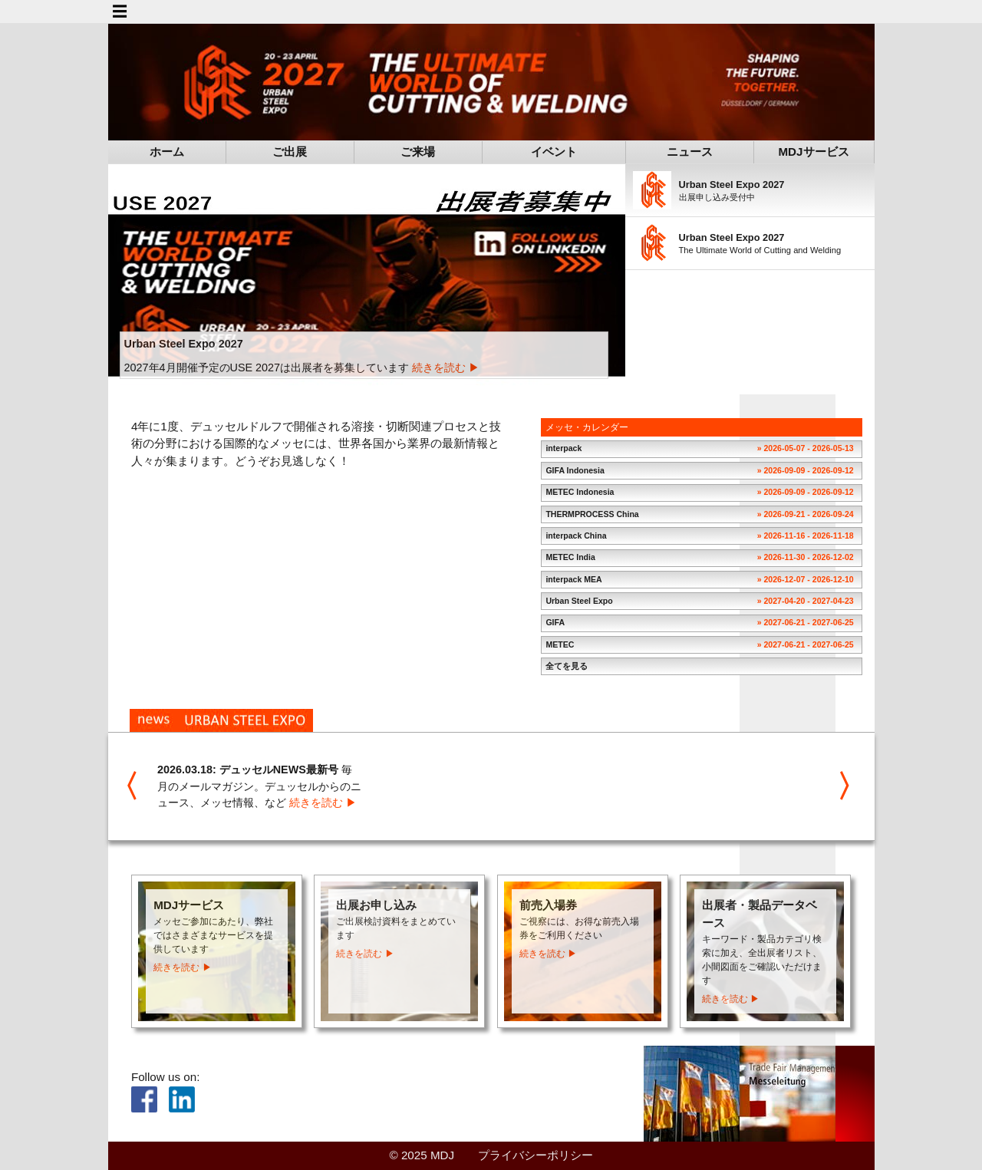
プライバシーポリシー (535, 1154)
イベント (554, 150)
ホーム (167, 150)
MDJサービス (813, 150)
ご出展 (289, 150)
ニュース (690, 150)
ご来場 (417, 150)
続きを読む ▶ (445, 367)
